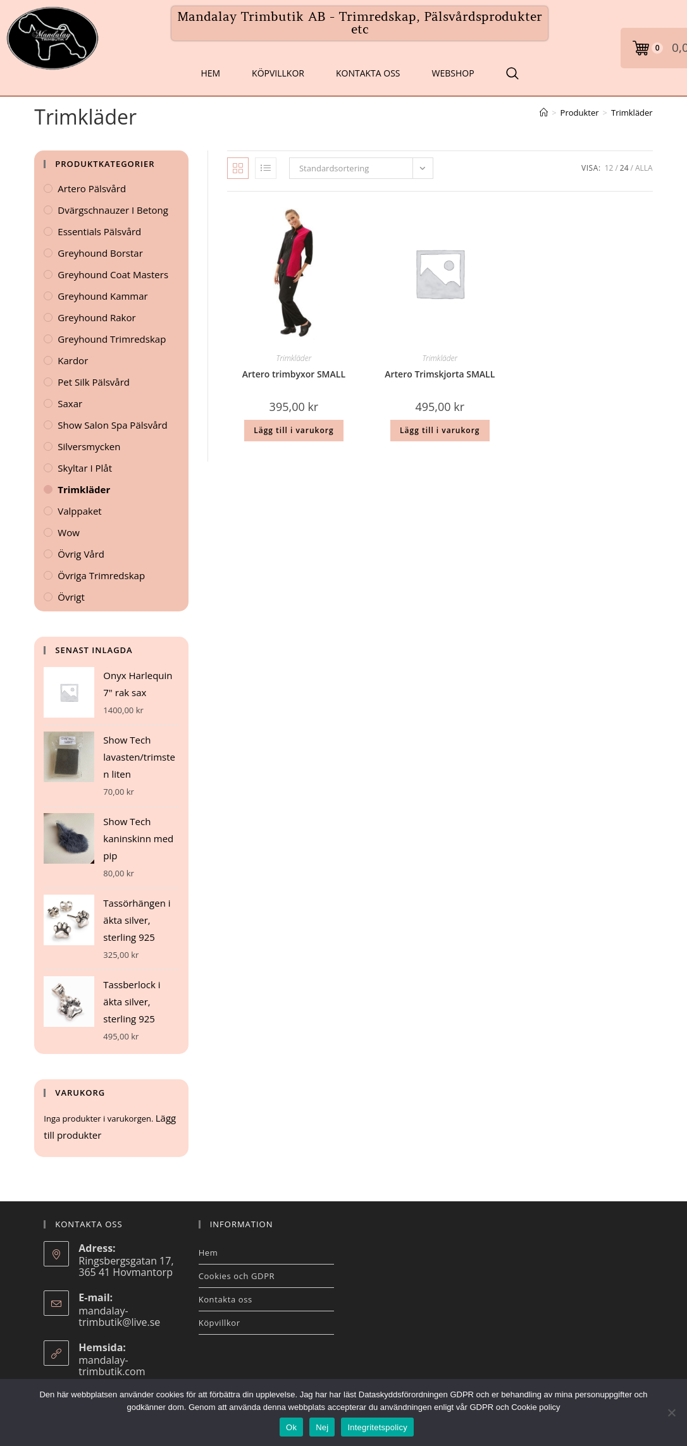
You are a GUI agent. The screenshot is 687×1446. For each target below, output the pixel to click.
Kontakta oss (368, 73)
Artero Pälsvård (92, 188)
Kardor (73, 360)
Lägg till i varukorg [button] (293, 430)
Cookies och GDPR (237, 1276)
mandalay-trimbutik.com (111, 1365)
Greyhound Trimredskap (112, 339)
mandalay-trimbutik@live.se (119, 1316)
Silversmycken (89, 446)
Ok (291, 1427)
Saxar (70, 403)
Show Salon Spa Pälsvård (113, 425)
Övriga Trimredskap (101, 575)
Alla (644, 167)
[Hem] (544, 112)
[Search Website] (512, 73)
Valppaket (79, 511)
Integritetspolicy (377, 1427)
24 (624, 167)
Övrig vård (81, 554)
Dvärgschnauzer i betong (113, 210)
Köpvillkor (278, 73)
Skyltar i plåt (85, 468)
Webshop (453, 73)
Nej (322, 1427)
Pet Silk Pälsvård (94, 382)
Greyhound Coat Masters (113, 274)
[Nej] (671, 1412)
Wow (69, 532)
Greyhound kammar (102, 296)
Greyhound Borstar (100, 253)
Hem (210, 73)
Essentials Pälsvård (99, 231)
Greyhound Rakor (96, 317)
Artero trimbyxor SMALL (293, 374)
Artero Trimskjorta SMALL (440, 374)
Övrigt (71, 597)
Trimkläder (632, 112)
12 (609, 167)
